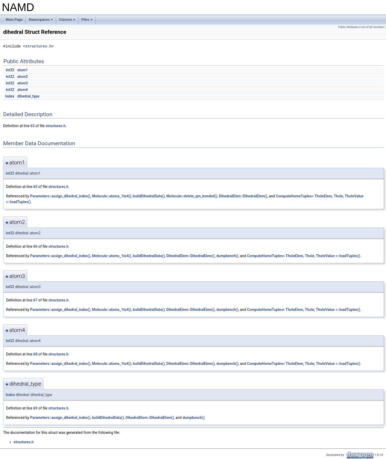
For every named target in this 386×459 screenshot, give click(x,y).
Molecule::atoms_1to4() (111, 196)
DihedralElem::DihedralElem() (243, 196)
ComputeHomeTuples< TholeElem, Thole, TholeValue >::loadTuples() (303, 256)
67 (35, 300)
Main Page (14, 19)
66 (35, 246)
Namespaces (41, 21)
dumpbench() (227, 256)
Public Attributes (348, 27)
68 (35, 354)
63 (32, 126)
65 (35, 187)
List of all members (373, 27)
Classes (67, 21)
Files (87, 21)
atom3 (22, 83)
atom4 (22, 90)
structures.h (38, 46)
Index (9, 96)
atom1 (22, 70)
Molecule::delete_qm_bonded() (191, 196)
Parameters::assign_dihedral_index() (60, 196)
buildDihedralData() (149, 196)
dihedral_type (28, 96)
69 (35, 408)
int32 (10, 70)
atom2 (22, 76)
